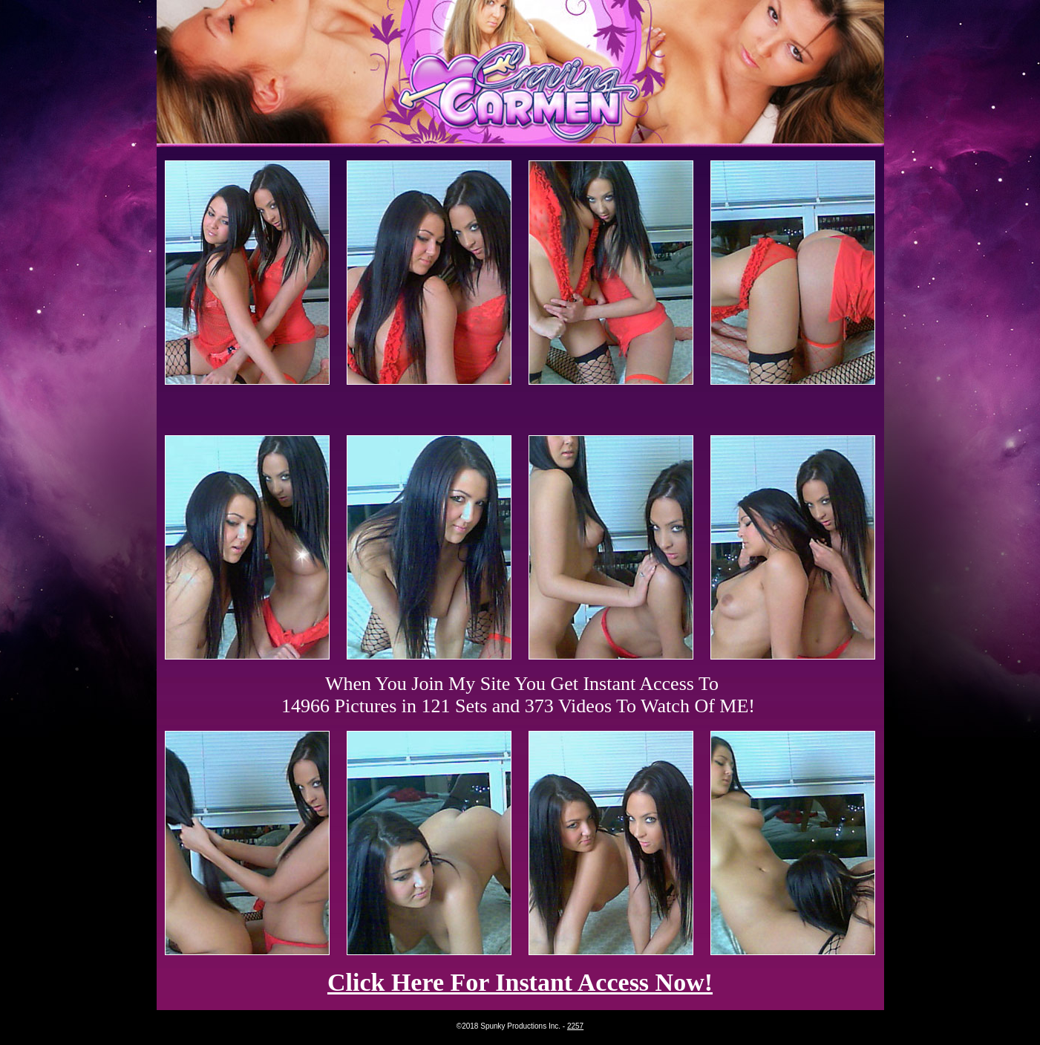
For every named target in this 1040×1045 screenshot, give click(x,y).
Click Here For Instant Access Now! (520, 982)
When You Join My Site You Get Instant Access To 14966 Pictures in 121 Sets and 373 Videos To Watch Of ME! (518, 695)
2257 (575, 1026)
